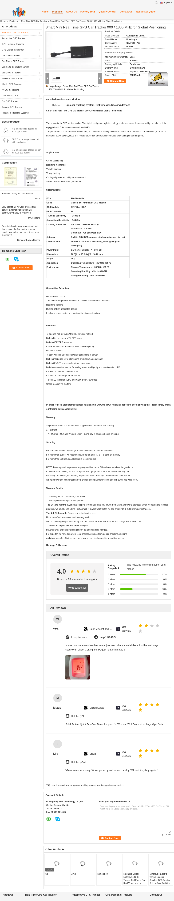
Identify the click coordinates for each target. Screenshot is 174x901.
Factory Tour (87, 11)
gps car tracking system (84, 785)
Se (46, 874)
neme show (102, 874)
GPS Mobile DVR (10, 95)
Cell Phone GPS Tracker (13, 61)
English (168, 2)
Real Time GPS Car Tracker (34, 21)
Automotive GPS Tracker (13, 38)
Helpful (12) (77, 716)
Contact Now (117, 81)
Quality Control (107, 11)
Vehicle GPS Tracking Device (15, 67)
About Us (71, 11)
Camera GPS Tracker (12, 107)
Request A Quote (146, 11)
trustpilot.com (79, 637)
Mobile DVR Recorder (12, 84)
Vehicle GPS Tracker (11, 73)
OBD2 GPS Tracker (11, 55)
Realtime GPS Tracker (12, 78)
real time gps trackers (62, 785)
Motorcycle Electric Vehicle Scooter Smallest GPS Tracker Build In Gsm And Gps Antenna (159, 880)
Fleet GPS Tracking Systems (15, 113)
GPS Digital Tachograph (13, 50)
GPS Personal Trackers (13, 44)
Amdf (73, 874)
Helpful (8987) (108, 637)
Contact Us (126, 11)
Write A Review (77, 588)
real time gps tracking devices (110, 785)
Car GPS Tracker (10, 101)
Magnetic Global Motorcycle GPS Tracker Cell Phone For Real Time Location (134, 879)
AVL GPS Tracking (10, 90)
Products (57, 11)
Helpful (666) (78, 762)
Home (45, 11)
